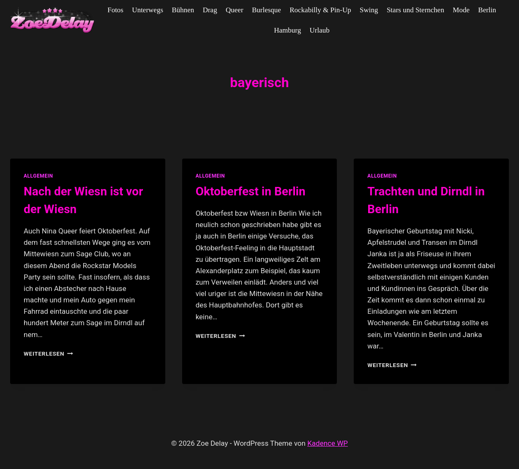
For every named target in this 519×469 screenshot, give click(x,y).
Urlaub (320, 30)
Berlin (487, 10)
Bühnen (183, 10)
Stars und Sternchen (415, 10)
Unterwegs (147, 10)
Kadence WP (327, 443)
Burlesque (266, 10)
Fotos (115, 10)
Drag (210, 10)
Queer (234, 10)
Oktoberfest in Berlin (251, 191)
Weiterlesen (48, 353)
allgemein (38, 176)
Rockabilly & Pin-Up (320, 10)
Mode (461, 10)
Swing (369, 10)
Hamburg (287, 30)
